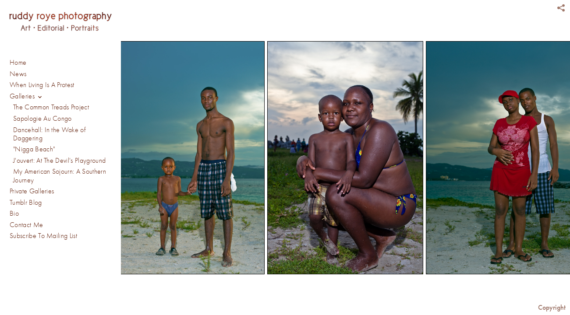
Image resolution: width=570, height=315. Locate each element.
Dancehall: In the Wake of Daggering (49, 134)
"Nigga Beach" (34, 149)
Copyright (552, 307)
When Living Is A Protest (42, 85)
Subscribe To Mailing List (43, 236)
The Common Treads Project (51, 107)
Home (18, 62)
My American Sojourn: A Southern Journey (59, 176)
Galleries (27, 96)
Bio (14, 213)
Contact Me (26, 225)
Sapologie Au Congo (42, 118)
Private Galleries (32, 191)
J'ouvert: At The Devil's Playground (59, 160)
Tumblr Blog (26, 202)
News (18, 74)
